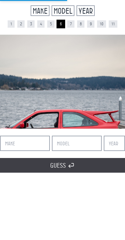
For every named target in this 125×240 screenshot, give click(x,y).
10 (101, 24)
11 (113, 24)
